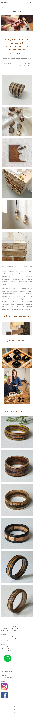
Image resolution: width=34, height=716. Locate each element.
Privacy (5, 640)
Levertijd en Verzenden (10, 637)
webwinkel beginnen (21, 709)
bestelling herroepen (7, 709)
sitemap (24, 706)
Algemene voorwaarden (10, 638)
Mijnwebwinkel (18, 712)
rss (29, 706)
